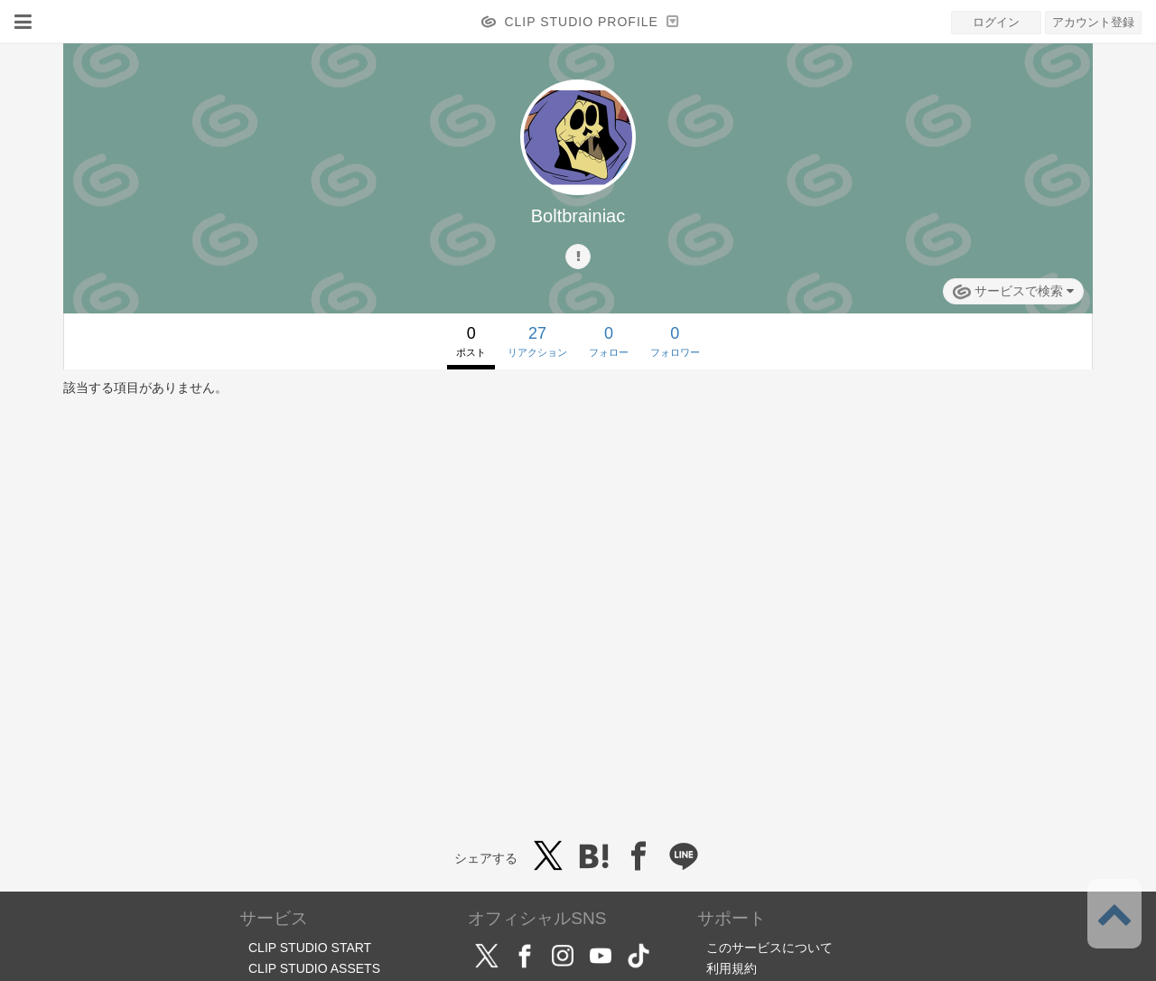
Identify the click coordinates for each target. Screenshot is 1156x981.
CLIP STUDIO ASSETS (314, 968)
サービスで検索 (1013, 292)
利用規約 (731, 968)
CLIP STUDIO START (309, 947)
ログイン (996, 22)
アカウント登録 (1093, 22)
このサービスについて (769, 947)
